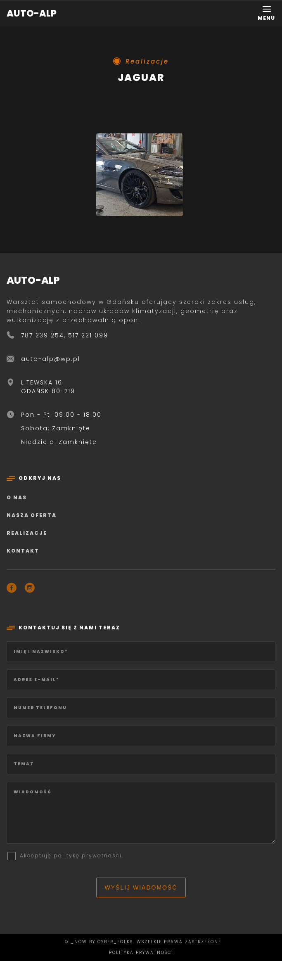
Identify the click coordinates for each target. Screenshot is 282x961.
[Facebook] (12, 589)
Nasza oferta (32, 515)
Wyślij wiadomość (141, 887)
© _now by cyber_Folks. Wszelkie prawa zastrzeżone (141, 942)
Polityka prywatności (141, 952)
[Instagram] (30, 589)
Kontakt (23, 550)
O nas (17, 497)
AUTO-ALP (32, 13)
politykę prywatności (88, 855)
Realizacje (27, 532)
